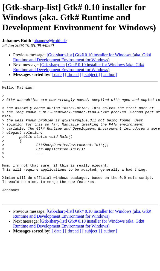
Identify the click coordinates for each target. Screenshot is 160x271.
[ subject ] (91, 74)
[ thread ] (73, 74)
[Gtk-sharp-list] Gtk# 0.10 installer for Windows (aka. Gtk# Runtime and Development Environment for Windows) (82, 57)
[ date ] (58, 74)
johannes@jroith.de (49, 40)
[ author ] (109, 74)
